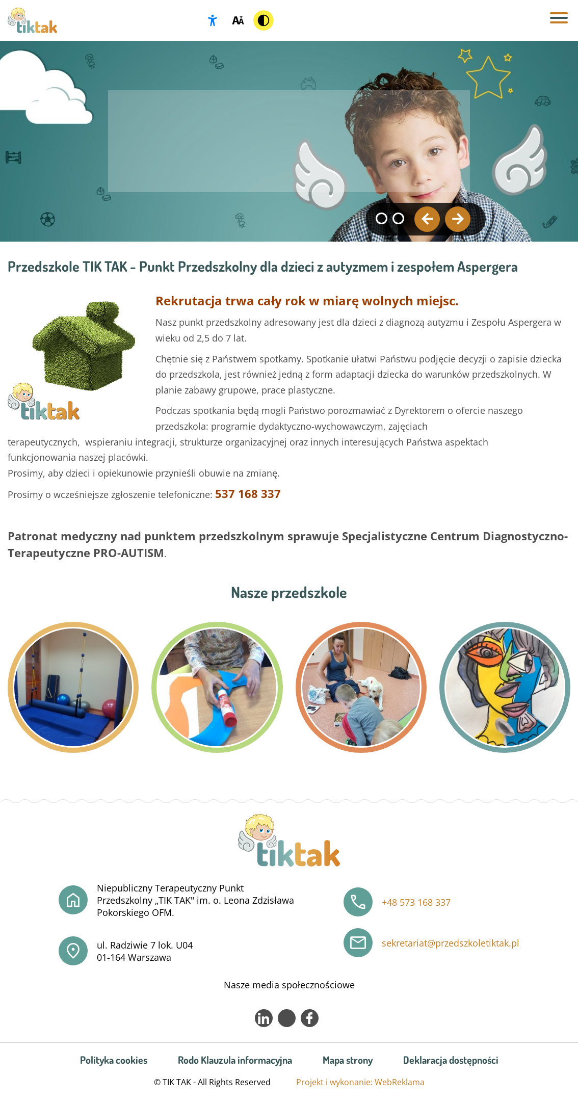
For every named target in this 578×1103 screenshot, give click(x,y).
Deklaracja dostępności (450, 1059)
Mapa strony (348, 1059)
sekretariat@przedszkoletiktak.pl (450, 943)
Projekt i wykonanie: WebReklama (360, 1082)
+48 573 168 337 (416, 902)
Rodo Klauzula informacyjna (235, 1059)
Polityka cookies (113, 1059)
